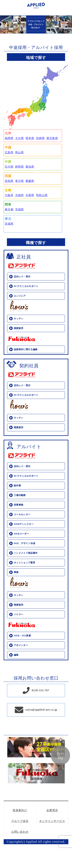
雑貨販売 (18, 328)
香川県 (19, 181)
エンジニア (20, 296)
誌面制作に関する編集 (26, 349)
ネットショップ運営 (24, 562)
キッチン (18, 318)
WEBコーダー (21, 533)
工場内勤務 (20, 495)
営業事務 (18, 504)
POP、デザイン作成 (24, 543)
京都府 (19, 195)
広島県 (9, 152)
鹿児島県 (52, 138)
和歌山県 (42, 195)
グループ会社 (20, 821)
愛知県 (30, 166)
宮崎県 (40, 138)
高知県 (9, 181)
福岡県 (9, 138)
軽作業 (17, 485)
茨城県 (19, 209)
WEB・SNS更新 (22, 635)
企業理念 (52, 810)
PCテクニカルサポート (26, 286)
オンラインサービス (52, 821)
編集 (16, 655)
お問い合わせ (20, 831)
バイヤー (18, 614)
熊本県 (30, 138)
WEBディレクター (24, 524)
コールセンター (22, 514)
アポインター (21, 645)
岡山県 (19, 152)
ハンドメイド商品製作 (26, 553)
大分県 (19, 138)
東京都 (9, 209)
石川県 (9, 166)
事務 (16, 572)
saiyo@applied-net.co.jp (41, 709)
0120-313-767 (40, 690)
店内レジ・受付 (22, 276)
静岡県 (19, 166)
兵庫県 (30, 195)
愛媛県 (30, 181)
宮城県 (9, 223)
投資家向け (20, 810)
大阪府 (9, 195)
